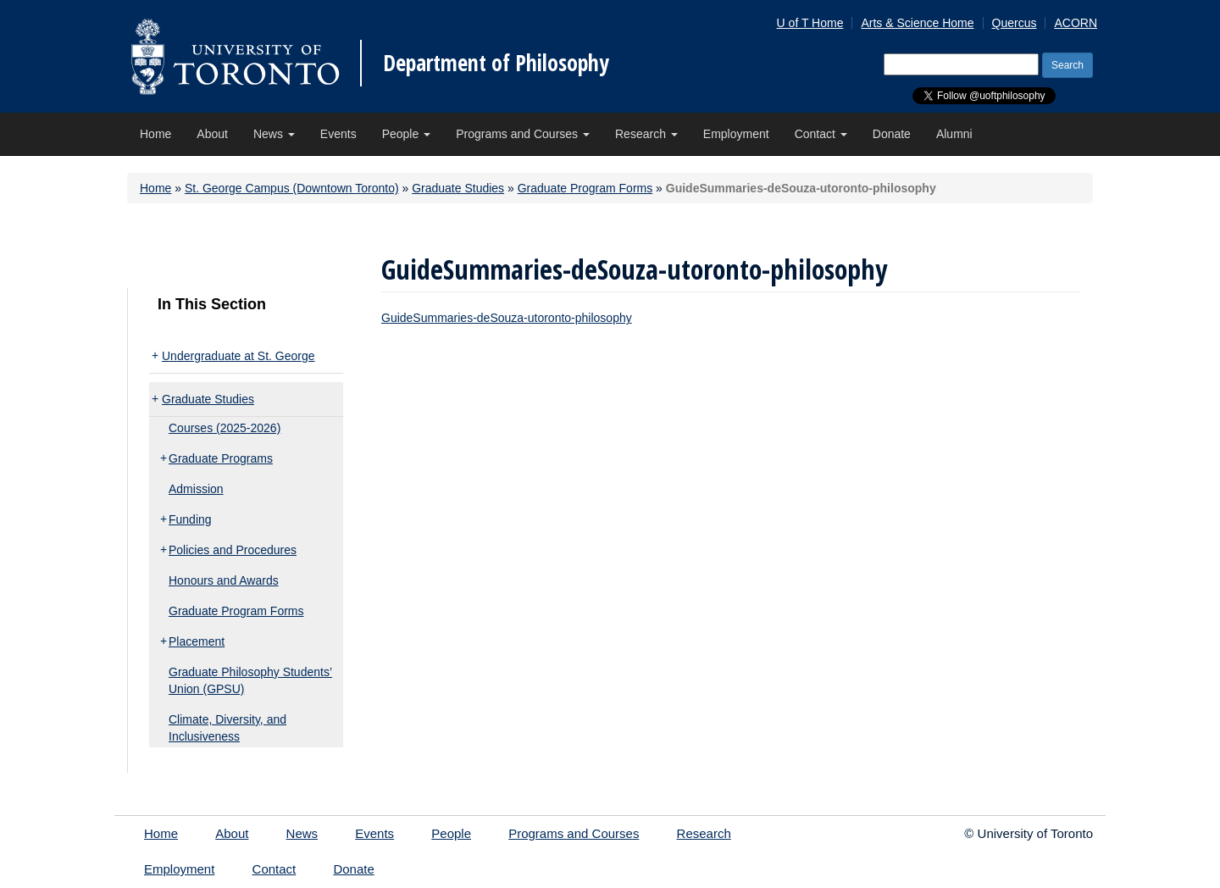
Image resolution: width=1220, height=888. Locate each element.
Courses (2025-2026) (224, 428)
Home (155, 134)
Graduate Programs (221, 458)
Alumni (954, 134)
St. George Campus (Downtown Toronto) (292, 188)
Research (646, 134)
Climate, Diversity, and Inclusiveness (227, 728)
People (406, 134)
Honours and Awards (224, 580)
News (274, 134)
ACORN (1075, 23)
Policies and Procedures (233, 550)
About (212, 134)
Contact (821, 134)
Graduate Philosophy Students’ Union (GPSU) (250, 680)
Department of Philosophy (496, 62)
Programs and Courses (523, 134)
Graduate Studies (458, 188)
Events (338, 134)
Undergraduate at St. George (238, 356)
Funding (190, 519)
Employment (736, 134)
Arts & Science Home (917, 23)
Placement (197, 641)
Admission (196, 489)
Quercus (1014, 23)
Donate (892, 134)
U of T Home (810, 23)
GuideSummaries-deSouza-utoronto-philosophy (506, 318)
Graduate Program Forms (585, 188)
